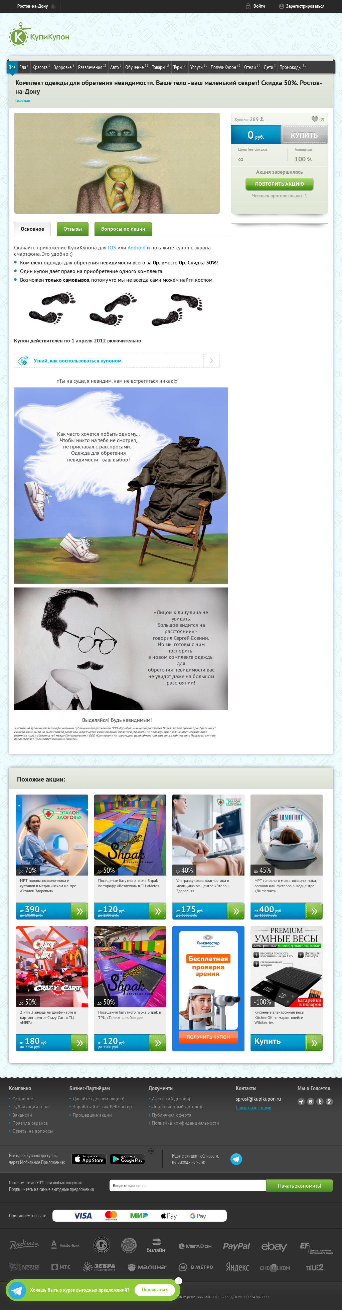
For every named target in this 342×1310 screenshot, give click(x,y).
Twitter (320, 1101)
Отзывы (72, 228)
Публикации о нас (31, 1107)
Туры (180, 66)
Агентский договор (172, 1099)
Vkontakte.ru (310, 1101)
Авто (116, 66)
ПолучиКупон (225, 66)
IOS (113, 247)
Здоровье (64, 66)
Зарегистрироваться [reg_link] (305, 6)
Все (12, 67)
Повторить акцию (279, 183)
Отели (252, 66)
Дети (270, 66)
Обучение (136, 66)
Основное (32, 228)
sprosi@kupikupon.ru (258, 1099)
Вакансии (22, 1115)
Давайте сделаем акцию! (98, 1099)
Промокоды (293, 66)
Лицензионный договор (177, 1107)
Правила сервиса (30, 1123)
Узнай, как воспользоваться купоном (78, 360)
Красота (41, 66)
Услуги (198, 66)
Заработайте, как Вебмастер (102, 1107)
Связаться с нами (254, 1108)
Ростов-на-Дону (32, 6)
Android (137, 247)
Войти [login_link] (259, 6)
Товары (161, 66)
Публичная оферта (171, 1115)
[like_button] (315, 119)
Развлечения (92, 66)
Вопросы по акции (123, 228)
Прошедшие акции (92, 1115)
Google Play (127, 1159)
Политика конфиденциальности (185, 1123)
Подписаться (155, 1290)
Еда (24, 66)
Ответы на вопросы (32, 1131)
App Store (89, 1159)
